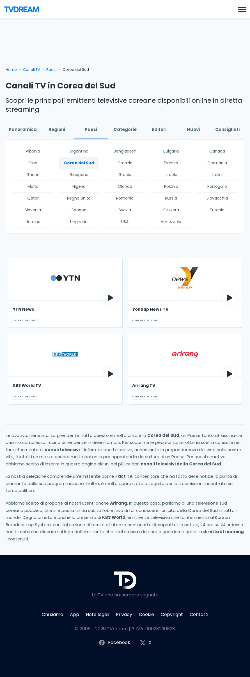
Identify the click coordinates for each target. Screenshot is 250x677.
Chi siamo (52, 614)
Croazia (125, 163)
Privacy (124, 614)
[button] (242, 9)
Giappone (78, 174)
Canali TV (31, 69)
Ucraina (33, 221)
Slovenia (33, 210)
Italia (217, 174)
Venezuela (171, 221)
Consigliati (227, 129)
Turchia (217, 210)
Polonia (171, 186)
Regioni (57, 129)
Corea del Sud (79, 163)
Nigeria (79, 186)
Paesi (51, 69)
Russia (171, 198)
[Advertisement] (125, 45)
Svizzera (171, 210)
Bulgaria (171, 151)
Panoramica (23, 129)
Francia (171, 163)
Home (11, 69)
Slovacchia (217, 198)
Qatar (33, 198)
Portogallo (217, 186)
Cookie (146, 614)
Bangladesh (125, 151)
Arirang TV (143, 385)
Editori (159, 129)
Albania (33, 151)
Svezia (125, 210)
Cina (32, 163)
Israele (171, 174)
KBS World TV (27, 385)
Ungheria (79, 221)
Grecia (124, 174)
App (74, 614)
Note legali (97, 614)
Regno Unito (79, 198)
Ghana (33, 174)
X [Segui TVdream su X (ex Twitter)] (146, 642)
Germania (217, 163)
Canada (217, 151)
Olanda (125, 186)
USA (125, 221)
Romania (125, 198)
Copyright (172, 614)
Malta (32, 186)
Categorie (125, 129)
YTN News (23, 309)
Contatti (199, 614)
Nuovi (193, 129)
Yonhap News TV (150, 309)
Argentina (78, 151)
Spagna (79, 210)
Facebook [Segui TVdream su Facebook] (114, 642)
